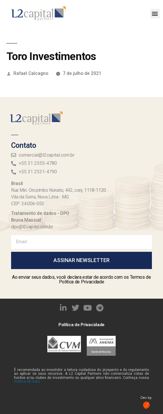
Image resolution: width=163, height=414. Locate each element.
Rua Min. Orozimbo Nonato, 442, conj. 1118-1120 (58, 190)
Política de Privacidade (81, 324)
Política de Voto (26, 381)
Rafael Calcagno (30, 73)
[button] (155, 13)
